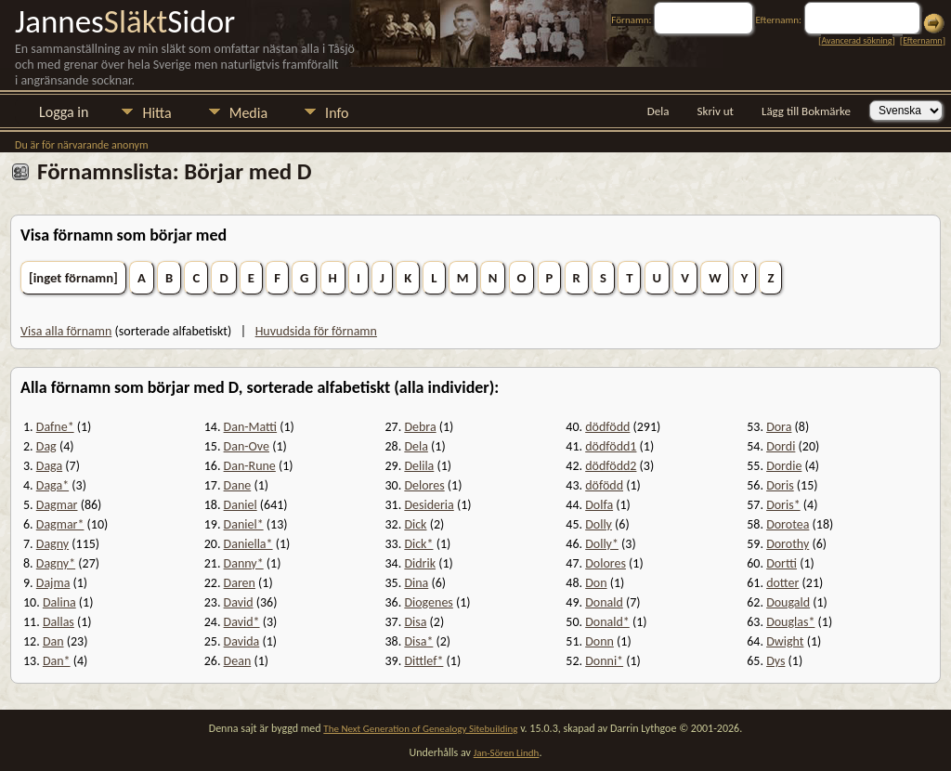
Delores (424, 485)
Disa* (418, 641)
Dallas (58, 622)
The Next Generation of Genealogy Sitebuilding (420, 729)
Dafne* (55, 427)
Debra (420, 427)
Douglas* (790, 622)
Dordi (780, 446)
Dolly (598, 524)
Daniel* (244, 524)
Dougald (788, 602)
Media (248, 113)
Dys (775, 661)
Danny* (244, 563)
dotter (782, 583)
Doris (780, 485)
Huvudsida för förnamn (316, 331)
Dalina (59, 602)
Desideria (428, 505)
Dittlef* (423, 661)
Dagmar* (60, 524)
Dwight (784, 641)
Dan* (57, 661)
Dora (778, 427)
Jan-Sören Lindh (507, 753)
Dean (238, 661)
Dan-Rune (250, 466)
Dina (416, 583)
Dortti (781, 563)
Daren (239, 583)
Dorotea (787, 524)
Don (595, 583)
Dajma (53, 583)
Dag (46, 446)
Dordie (783, 466)
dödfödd (607, 427)
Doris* (783, 505)
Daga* (52, 485)
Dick (415, 524)
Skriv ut (715, 111)
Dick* (418, 544)
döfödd (604, 485)
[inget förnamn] (73, 277)
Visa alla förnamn (65, 331)
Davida (242, 641)
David (239, 602)
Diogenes (428, 602)
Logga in (63, 112)
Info (336, 113)
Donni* (604, 661)
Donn (599, 641)
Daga (49, 466)
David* (242, 622)
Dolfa (599, 505)
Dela (658, 111)
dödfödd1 (610, 446)
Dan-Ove (246, 446)
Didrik (420, 563)
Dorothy (787, 544)
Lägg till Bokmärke (806, 111)
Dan (53, 641)
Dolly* (602, 544)
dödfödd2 (610, 466)
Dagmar (57, 505)
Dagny (52, 544)
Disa (415, 622)
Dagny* (55, 563)
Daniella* (248, 544)
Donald (604, 602)
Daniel (240, 505)
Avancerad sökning (856, 40)
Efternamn (922, 40)
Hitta (156, 113)
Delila (419, 466)
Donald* (607, 622)
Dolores (605, 563)
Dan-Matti (251, 427)
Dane (238, 485)
